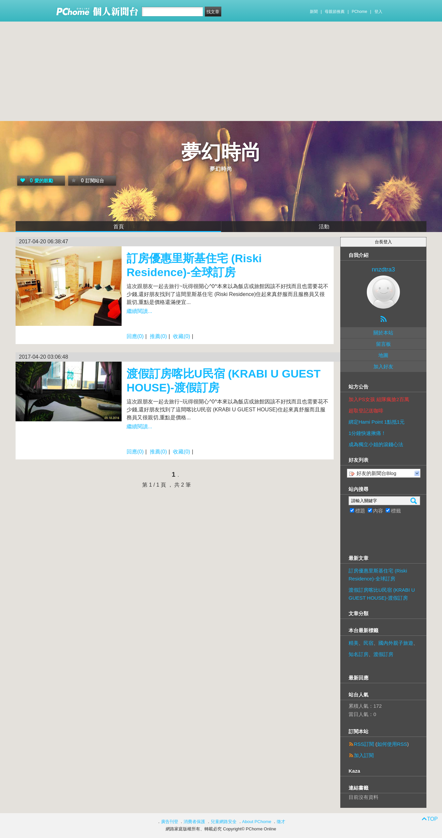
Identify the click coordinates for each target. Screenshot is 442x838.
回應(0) (135, 336)
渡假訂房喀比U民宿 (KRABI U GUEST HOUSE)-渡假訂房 (382, 594)
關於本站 (383, 332)
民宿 (368, 643)
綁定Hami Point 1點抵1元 (377, 422)
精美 (354, 643)
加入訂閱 (364, 755)
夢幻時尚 (221, 152)
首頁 (118, 226)
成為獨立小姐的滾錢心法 (376, 444)
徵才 (281, 821)
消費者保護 (194, 821)
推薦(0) (158, 336)
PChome (359, 11)
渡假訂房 (383, 654)
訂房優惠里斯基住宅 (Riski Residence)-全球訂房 (378, 574)
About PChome (256, 821)
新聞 (314, 11)
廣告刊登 (169, 821)
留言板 (383, 344)
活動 (324, 226)
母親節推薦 (335, 11)
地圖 (383, 355)
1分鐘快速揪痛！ (367, 433)
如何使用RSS (392, 744)
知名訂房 (358, 654)
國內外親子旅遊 (395, 643)
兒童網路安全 (224, 821)
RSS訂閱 (364, 744)
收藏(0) (181, 336)
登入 (378, 11)
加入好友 (383, 366)
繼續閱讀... (139, 311)
